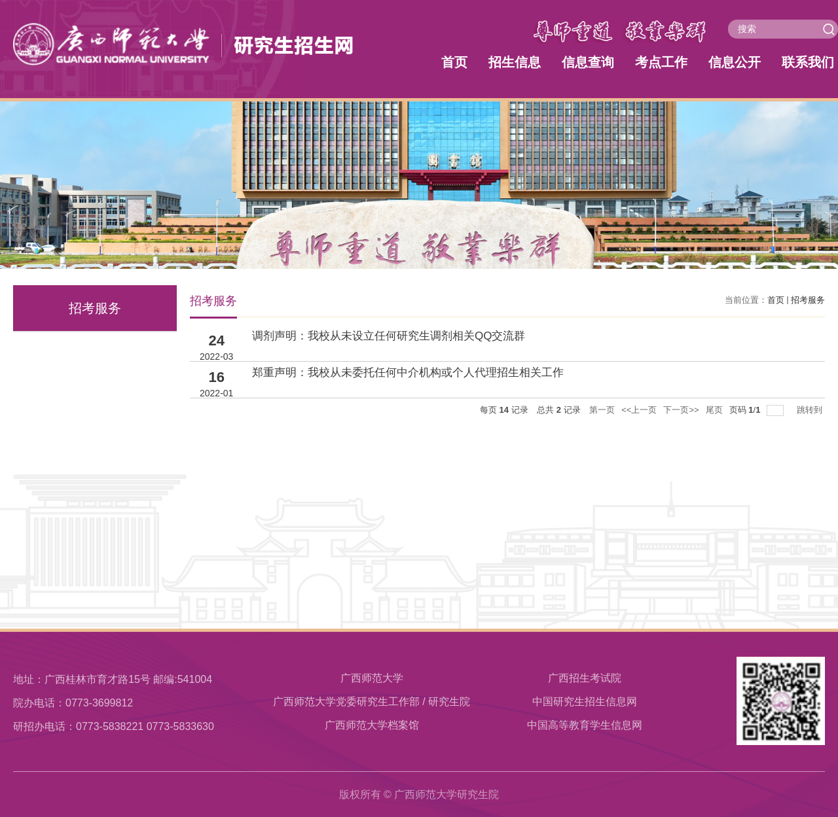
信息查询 (588, 62)
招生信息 (514, 62)
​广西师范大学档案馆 (372, 725)
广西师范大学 (371, 678)
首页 (454, 62)
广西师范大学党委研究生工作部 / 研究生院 (371, 701)
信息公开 (734, 62)
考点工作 (661, 62)
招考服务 (808, 300)
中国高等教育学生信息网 (584, 725)
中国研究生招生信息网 (584, 701)
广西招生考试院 (584, 678)
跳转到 (811, 410)
